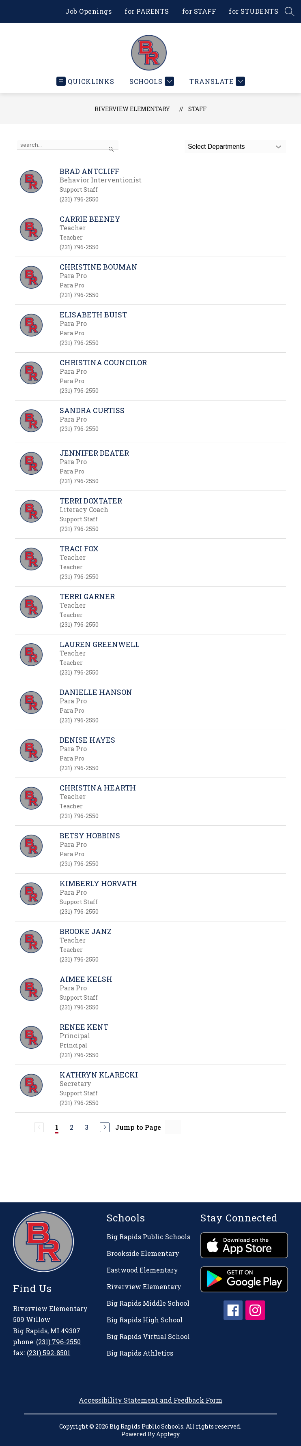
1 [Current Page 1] (56, 1127)
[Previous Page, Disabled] (39, 1127)
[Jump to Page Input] (173, 1127)
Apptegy (168, 1434)
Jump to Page (138, 1127)
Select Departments (216, 146)
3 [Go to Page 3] (86, 1127)
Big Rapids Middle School (148, 1303)
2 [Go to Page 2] (71, 1127)
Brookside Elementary (143, 1253)
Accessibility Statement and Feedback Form (150, 1400)
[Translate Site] (216, 81)
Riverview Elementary (132, 109)
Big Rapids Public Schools (148, 1236)
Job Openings (88, 11)
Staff (197, 109)
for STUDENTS (253, 11)
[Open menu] (85, 81)
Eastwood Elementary (142, 1270)
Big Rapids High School (145, 1319)
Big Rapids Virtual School (148, 1336)
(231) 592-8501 (48, 1352)
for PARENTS (147, 11)
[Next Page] (105, 1127)
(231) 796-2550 (58, 1341)
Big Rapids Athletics (140, 1353)
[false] (67, 145)
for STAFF (199, 11)
